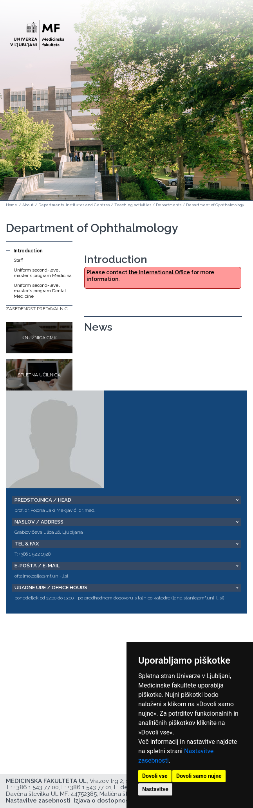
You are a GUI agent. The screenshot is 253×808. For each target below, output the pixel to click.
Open (230, 38)
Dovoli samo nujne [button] (199, 776)
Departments (168, 205)
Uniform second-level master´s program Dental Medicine (40, 291)
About (28, 205)
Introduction (28, 251)
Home (11, 205)
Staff (18, 260)
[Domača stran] (37, 31)
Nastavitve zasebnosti (38, 800)
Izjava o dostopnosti (103, 800)
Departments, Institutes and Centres (74, 205)
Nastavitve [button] (155, 789)
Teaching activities (132, 205)
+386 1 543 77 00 (36, 787)
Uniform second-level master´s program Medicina (43, 272)
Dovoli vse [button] (155, 776)
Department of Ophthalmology (215, 205)
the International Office (159, 272)
